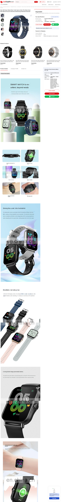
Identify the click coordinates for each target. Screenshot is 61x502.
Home (1, 6)
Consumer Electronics (6, 6)
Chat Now (54, 498)
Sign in (56, 1)
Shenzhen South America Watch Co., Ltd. (44, 28)
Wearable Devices (13, 6)
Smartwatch (19, 6)
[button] (31, 27)
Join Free (59, 1)
